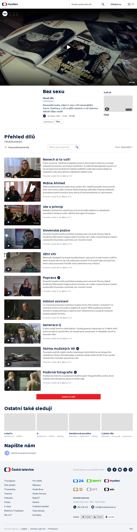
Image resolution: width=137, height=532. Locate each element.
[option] (86, 520)
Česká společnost (50, 125)
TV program (9, 483)
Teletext (8, 496)
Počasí (7, 505)
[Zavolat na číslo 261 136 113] (80, 510)
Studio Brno (38, 492)
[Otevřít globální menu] (131, 4)
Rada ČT (36, 501)
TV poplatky (9, 492)
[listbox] (98, 520)
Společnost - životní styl (73, 121)
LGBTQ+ (59, 121)
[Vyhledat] (77, 150)
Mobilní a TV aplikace (14, 513)
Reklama (37, 488)
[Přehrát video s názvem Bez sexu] (68, 47)
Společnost (48, 121)
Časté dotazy (38, 513)
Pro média (37, 483)
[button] (68, 47)
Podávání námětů (41, 509)
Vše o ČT (8, 518)
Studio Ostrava (39, 496)
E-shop (7, 509)
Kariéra (36, 505)
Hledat (102, 5)
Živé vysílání (9, 488)
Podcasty (8, 501)
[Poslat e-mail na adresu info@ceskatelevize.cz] (103, 510)
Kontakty (37, 518)
